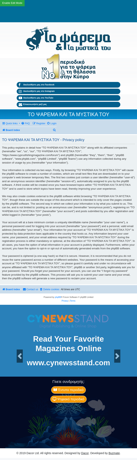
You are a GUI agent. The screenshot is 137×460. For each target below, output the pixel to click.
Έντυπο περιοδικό (68, 390)
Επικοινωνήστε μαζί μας (33, 104)
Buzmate (114, 453)
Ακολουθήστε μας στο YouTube (36, 98)
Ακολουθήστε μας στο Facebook (36, 85)
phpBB (58, 297)
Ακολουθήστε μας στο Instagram (37, 91)
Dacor (85, 453)
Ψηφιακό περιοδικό (68, 399)
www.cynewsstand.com (68, 363)
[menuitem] (25, 123)
